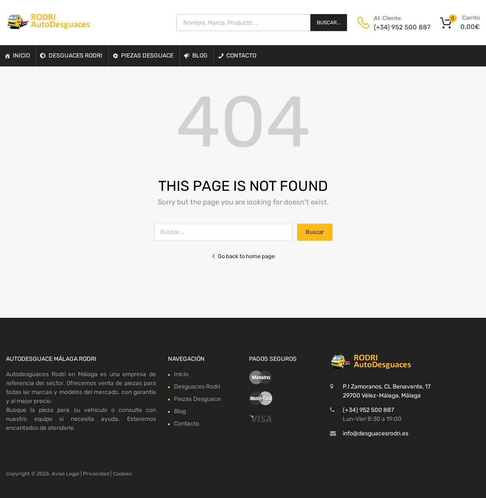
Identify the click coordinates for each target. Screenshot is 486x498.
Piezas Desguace (147, 55)
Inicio (21, 55)
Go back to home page (243, 256)
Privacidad (96, 474)
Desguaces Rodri (75, 55)
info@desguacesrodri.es (375, 433)
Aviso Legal (65, 474)
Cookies (122, 474)
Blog (200, 55)
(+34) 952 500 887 (395, 27)
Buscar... (329, 23)
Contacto (241, 55)
